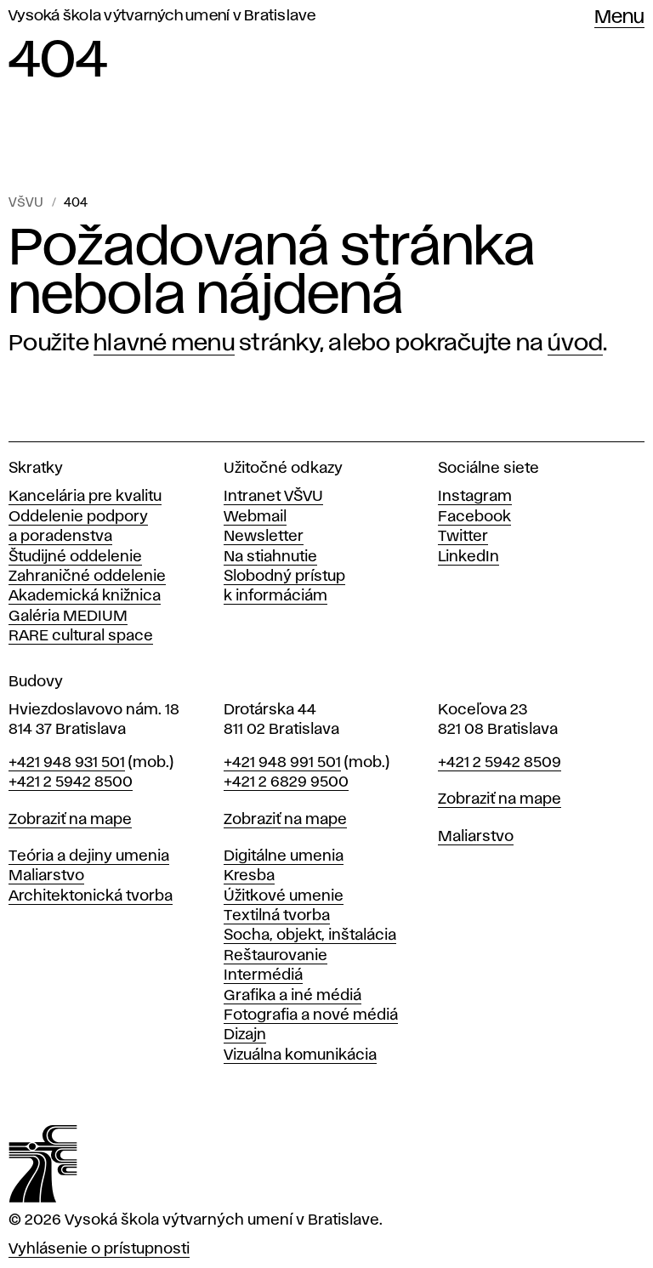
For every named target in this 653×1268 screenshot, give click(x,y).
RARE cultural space (81, 636)
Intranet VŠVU (273, 496)
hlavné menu (164, 343)
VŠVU (26, 203)
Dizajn (245, 1035)
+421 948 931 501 (67, 763)
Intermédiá (263, 975)
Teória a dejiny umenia (89, 856)
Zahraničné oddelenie (87, 576)
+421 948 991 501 (282, 763)
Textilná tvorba (277, 916)
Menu (619, 17)
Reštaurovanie (275, 956)
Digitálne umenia (284, 856)
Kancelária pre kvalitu (85, 496)
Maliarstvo (46, 876)
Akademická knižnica (85, 596)
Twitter (463, 536)
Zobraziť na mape (70, 820)
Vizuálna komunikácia (300, 1055)
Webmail (255, 517)
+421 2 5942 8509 (499, 763)
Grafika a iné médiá (292, 996)
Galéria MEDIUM (68, 616)
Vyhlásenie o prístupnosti (99, 1249)
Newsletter (264, 536)
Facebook (474, 517)
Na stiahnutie (270, 557)
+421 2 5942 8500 (71, 782)
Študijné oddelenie (75, 557)
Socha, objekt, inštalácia (310, 935)
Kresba (249, 876)
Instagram (475, 496)
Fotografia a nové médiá (311, 1015)
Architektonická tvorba (91, 896)
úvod (575, 343)
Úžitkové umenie (284, 896)
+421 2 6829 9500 (286, 782)
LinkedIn (468, 557)
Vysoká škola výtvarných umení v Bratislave (162, 16)
